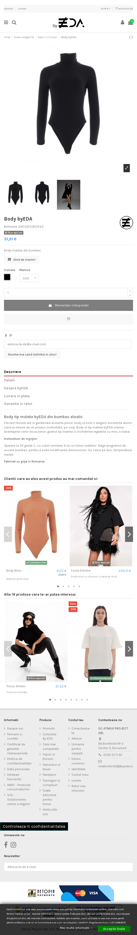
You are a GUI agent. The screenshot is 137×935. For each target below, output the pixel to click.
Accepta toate (114, 929)
